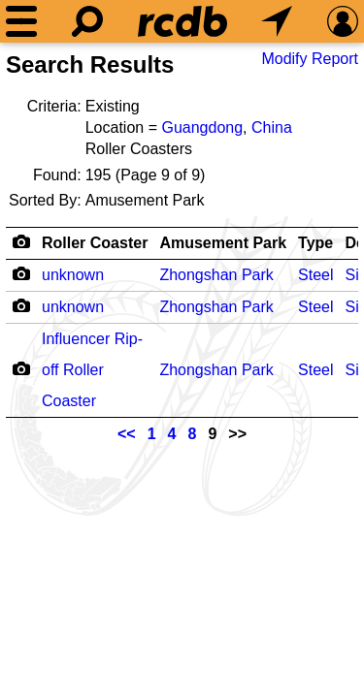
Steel (315, 275)
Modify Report (309, 58)
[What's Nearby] (276, 21)
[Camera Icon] (21, 273)
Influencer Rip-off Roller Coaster (92, 370)
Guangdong (202, 127)
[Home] (182, 21)
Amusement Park (222, 243)
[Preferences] (342, 21)
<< (126, 434)
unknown (73, 275)
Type (315, 243)
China (271, 127)
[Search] (87, 21)
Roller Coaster (95, 243)
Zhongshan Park (216, 275)
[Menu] (21, 21)
